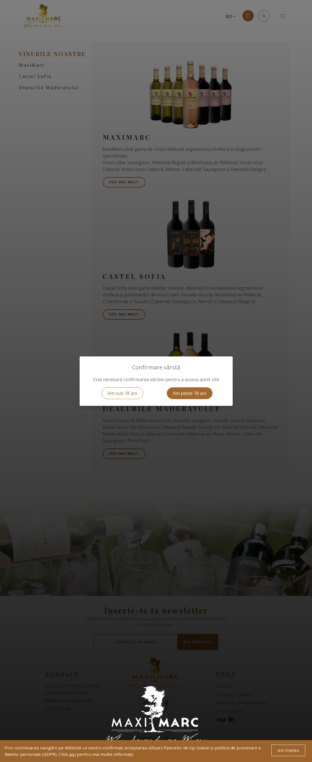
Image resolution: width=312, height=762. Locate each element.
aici (72, 754)
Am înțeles (288, 750)
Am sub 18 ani (122, 393)
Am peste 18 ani (189, 393)
